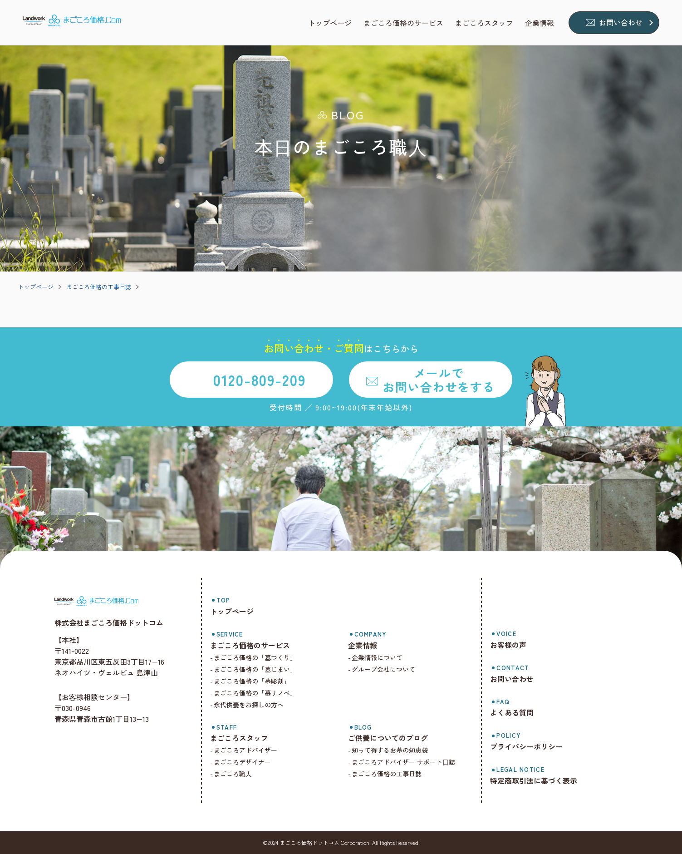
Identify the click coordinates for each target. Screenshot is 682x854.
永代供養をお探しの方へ (249, 704)
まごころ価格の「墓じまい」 (255, 669)
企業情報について (377, 657)
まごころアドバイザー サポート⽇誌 (403, 761)
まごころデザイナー (242, 761)
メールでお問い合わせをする (439, 379)
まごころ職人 (233, 773)
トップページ (36, 286)
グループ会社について (383, 669)
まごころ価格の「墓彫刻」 (252, 681)
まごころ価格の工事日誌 (98, 286)
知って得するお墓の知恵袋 (390, 750)
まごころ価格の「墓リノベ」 (255, 692)
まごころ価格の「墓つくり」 (255, 657)
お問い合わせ (621, 22)
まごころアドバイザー (245, 750)
